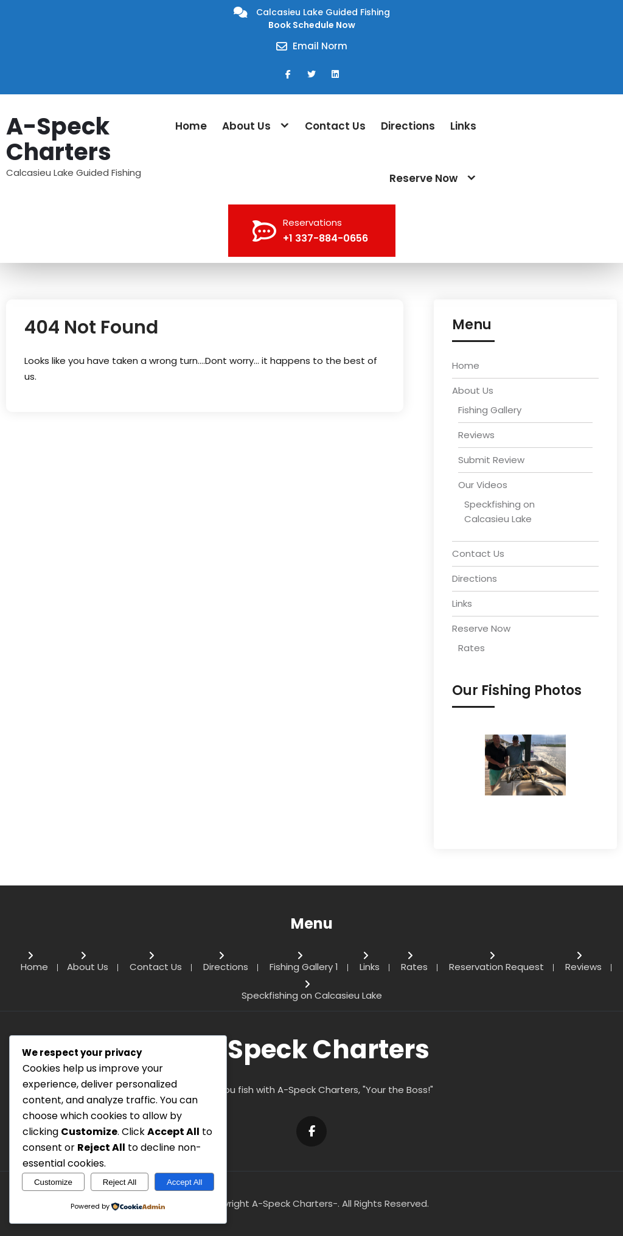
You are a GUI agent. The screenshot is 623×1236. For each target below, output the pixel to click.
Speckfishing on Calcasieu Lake (312, 996)
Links (463, 126)
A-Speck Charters (58, 139)
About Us (246, 126)
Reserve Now (423, 178)
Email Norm (320, 46)
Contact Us (335, 126)
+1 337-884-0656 (325, 238)
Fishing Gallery (489, 409)
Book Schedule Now (311, 25)
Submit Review (491, 459)
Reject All (120, 1182)
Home (191, 126)
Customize (53, 1182)
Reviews (476, 434)
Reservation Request (496, 967)
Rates (471, 647)
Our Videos (482, 484)
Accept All (185, 1182)
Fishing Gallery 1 (304, 967)
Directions (408, 126)
